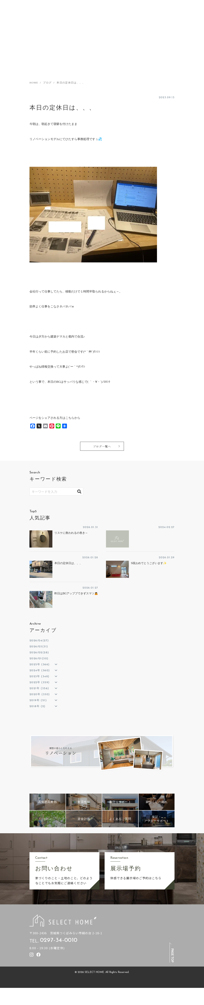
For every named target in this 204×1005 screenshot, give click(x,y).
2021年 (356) (39, 688)
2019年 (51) (38, 700)
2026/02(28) (39, 652)
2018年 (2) (37, 706)
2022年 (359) (39, 682)
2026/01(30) (38, 658)
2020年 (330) (39, 694)
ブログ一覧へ (102, 446)
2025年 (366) (39, 664)
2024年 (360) (39, 670)
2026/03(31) (38, 646)
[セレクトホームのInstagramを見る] (31, 955)
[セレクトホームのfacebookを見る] (38, 955)
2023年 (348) (39, 676)
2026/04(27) (39, 640)
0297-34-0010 (58, 940)
